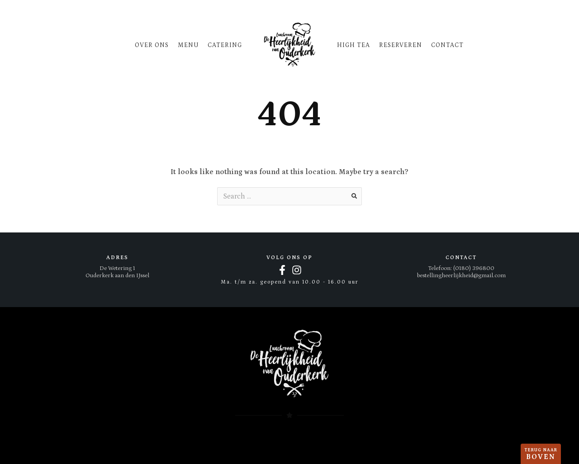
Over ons (152, 45)
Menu (188, 45)
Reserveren (400, 45)
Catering (225, 45)
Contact (447, 45)
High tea (353, 45)
